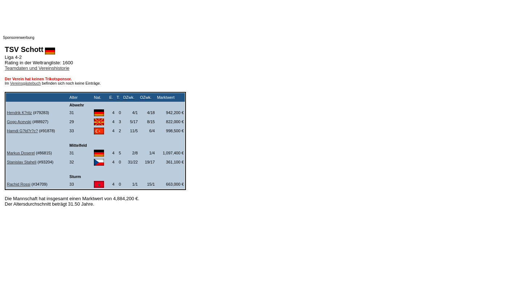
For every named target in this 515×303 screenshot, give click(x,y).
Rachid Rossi (18, 184)
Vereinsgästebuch (25, 83)
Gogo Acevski (19, 122)
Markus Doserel (21, 153)
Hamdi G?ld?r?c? (22, 131)
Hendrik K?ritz (19, 112)
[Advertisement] (148, 19)
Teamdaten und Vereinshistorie (37, 68)
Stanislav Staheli (21, 162)
